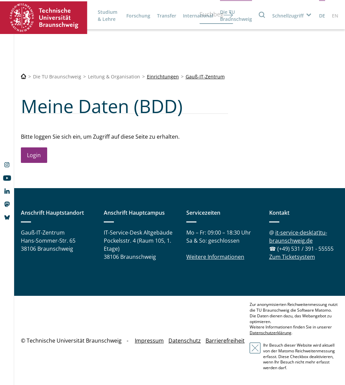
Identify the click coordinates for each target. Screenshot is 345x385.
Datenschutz (184, 340)
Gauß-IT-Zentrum (205, 76)
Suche (262, 14)
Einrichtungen (163, 76)
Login (34, 155)
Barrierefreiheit (225, 340)
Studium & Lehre (107, 15)
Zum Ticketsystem (292, 256)
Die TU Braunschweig (236, 15)
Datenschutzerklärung (270, 333)
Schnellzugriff (288, 15)
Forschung (138, 15)
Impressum (149, 340)
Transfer (166, 15)
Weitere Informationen (215, 256)
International (198, 15)
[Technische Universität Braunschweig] (23, 76)
